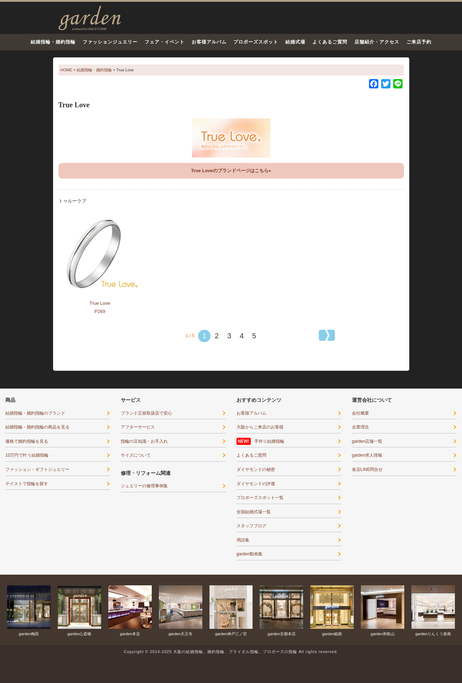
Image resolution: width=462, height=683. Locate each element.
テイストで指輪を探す (26, 483)
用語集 (243, 540)
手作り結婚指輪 (269, 441)
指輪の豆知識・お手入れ (144, 441)
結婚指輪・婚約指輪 (53, 42)
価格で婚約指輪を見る (26, 441)
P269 (99, 311)
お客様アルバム (209, 42)
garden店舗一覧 (367, 441)
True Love (99, 303)
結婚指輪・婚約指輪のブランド (35, 413)
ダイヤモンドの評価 (256, 483)
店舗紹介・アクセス (376, 42)
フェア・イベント (165, 42)
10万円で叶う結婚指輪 (26, 455)
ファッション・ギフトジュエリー (37, 469)
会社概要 (360, 413)
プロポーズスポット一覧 (260, 497)
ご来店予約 (418, 42)
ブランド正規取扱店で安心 (146, 413)
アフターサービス (138, 427)
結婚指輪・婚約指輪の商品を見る (37, 427)
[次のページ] (327, 335)
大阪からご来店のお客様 (260, 427)
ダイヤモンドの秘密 (256, 469)
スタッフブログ (251, 525)
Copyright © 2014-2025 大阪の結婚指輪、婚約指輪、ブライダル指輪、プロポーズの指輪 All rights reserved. (231, 651)
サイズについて (136, 455)
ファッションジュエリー (110, 42)
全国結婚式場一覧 (254, 511)
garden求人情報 (367, 455)
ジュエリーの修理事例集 (144, 485)
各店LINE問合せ (367, 469)
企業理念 (360, 427)
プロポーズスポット (255, 42)
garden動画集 (250, 553)
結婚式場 (295, 42)
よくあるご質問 (329, 42)
